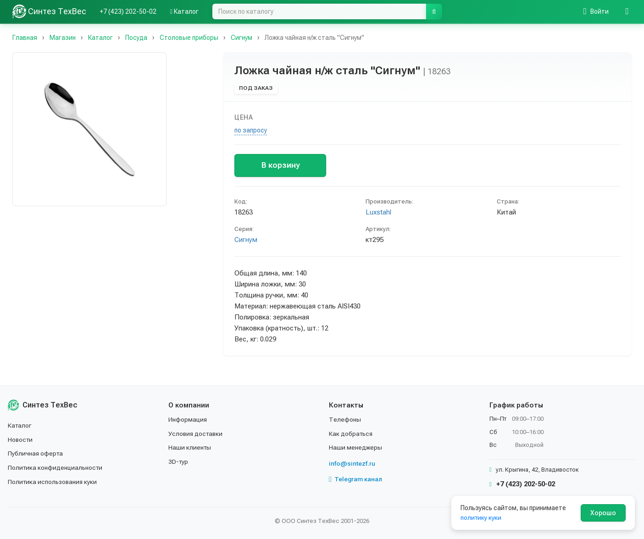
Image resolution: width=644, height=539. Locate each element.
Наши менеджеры (355, 447)
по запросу (250, 130)
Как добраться (351, 433)
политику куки (481, 517)
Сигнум (245, 240)
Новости (21, 439)
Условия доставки (196, 433)
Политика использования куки (53, 480)
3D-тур (178, 461)
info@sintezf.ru (352, 463)
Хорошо (603, 513)
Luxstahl (378, 212)
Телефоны (345, 419)
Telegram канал (356, 478)
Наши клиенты (190, 447)
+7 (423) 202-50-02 (128, 11)
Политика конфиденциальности (56, 467)
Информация (188, 419)
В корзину (280, 165)
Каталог (184, 11)
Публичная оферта (36, 452)
